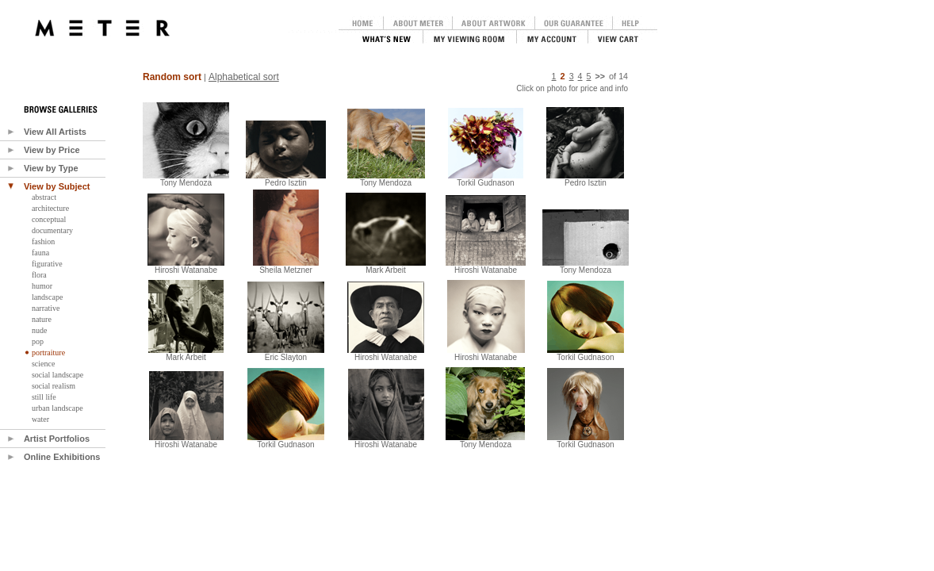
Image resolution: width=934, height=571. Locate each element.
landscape (47, 297)
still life (44, 397)
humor (42, 286)
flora (39, 274)
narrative (46, 308)
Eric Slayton (286, 354)
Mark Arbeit (186, 354)
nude (39, 330)
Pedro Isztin (286, 179)
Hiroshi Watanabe (186, 266)
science (43, 363)
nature (42, 319)
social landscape (57, 374)
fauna (40, 252)
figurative (47, 263)
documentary (52, 230)
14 (623, 76)
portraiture (48, 352)
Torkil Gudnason (286, 441)
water (40, 419)
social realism (53, 385)
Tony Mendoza (186, 179)
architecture (50, 208)
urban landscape (57, 408)
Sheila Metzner (286, 266)
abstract (44, 197)
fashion (43, 241)
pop (38, 341)
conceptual (49, 219)
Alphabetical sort (244, 76)
